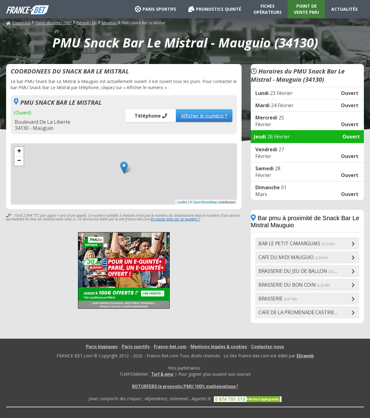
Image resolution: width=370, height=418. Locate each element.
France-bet (18, 22)
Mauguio (109, 22)
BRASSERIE (277, 298)
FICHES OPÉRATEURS (267, 9)
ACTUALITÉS (344, 9)
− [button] (19, 161)
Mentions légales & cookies (219, 346)
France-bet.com (170, 346)
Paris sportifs (136, 346)
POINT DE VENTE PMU (306, 9)
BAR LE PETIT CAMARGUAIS (296, 243)
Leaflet (182, 202)
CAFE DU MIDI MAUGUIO (293, 257)
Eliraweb (305, 355)
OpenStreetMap (205, 202)
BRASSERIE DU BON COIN (294, 284)
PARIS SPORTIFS (155, 9)
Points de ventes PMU (53, 22)
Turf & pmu (162, 374)
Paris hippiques (102, 346)
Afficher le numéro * (204, 115)
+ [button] (19, 151)
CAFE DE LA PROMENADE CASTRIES (304, 312)
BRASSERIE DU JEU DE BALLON (299, 271)
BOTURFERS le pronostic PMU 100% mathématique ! (185, 386)
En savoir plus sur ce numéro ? (175, 219)
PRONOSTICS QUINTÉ (214, 9)
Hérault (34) (86, 22)
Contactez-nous (267, 346)
